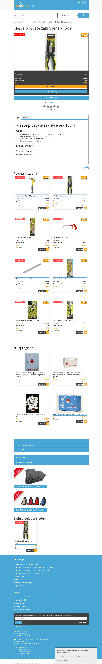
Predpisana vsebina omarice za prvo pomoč (28, 573)
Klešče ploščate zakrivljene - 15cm (66, 22)
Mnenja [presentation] (26, 117)
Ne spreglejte (23, 348)
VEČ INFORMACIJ (51, 92)
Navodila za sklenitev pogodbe (24, 583)
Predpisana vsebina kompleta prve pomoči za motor (31, 570)
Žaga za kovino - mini (60, 237)
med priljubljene (51, 102)
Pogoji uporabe (19, 576)
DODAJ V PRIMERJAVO (51, 98)
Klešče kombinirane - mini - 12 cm (27, 320)
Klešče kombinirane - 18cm (62, 196)
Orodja (22, 449)
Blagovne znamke (20, 586)
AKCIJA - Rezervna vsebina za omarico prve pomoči (30, 415)
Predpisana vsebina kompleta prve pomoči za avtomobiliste (34, 567)
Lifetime (33, 155)
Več (48, 208)
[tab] (17, 118)
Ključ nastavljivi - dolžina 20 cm (63, 320)
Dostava (16, 580)
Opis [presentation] (17, 117)
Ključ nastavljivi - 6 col (23, 237)
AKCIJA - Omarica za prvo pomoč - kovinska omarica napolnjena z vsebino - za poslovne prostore (31, 375)
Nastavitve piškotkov (21, 606)
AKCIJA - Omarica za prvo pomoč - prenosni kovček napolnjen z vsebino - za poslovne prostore (68, 375)
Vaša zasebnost (19, 603)
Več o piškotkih (62, 660)
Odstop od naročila (20, 600)
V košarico (42, 208)
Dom (17, 441)
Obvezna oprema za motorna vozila (26, 564)
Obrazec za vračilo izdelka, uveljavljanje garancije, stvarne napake (36, 597)
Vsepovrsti (17, 22)
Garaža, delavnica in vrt (25, 445)
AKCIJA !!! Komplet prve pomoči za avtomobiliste (69, 414)
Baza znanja (18, 589)
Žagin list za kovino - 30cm (25, 279)
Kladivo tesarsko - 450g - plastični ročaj (29, 196)
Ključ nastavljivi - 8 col (60, 279)
